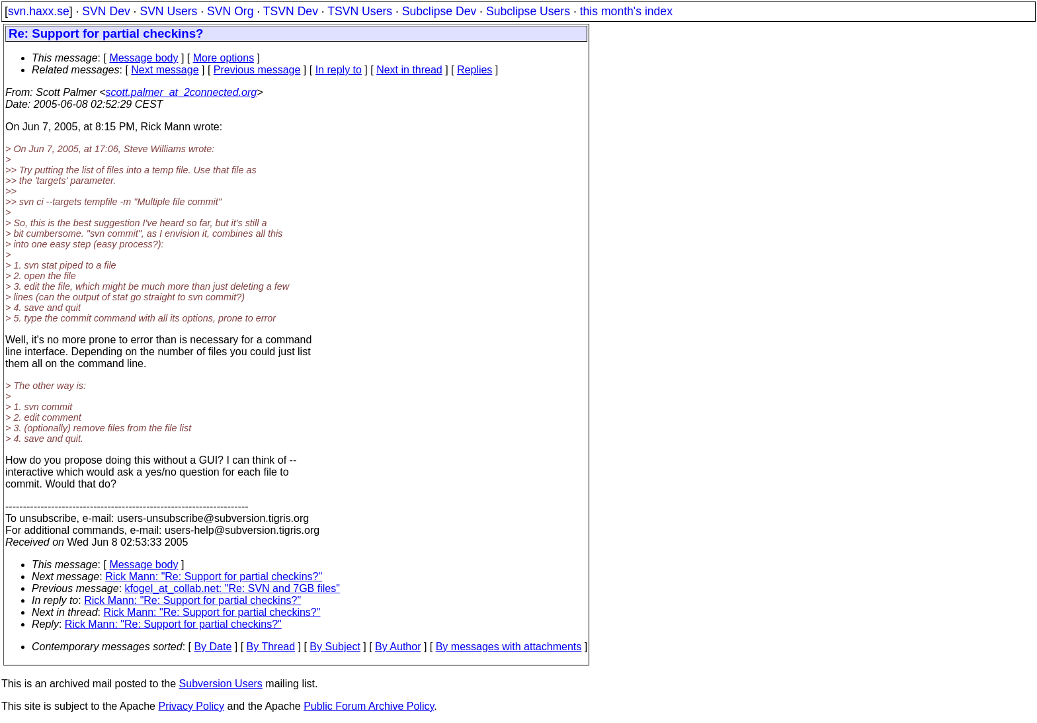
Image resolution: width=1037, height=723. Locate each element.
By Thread (271, 646)
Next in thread (409, 69)
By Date (212, 646)
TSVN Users (359, 11)
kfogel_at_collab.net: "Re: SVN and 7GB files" (232, 588)
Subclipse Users (528, 11)
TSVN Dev (290, 11)
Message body (143, 58)
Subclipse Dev (439, 11)
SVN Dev (106, 11)
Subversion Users (221, 683)
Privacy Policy (191, 706)
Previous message (257, 69)
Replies (474, 69)
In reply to (338, 69)
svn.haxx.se (38, 11)
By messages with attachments (509, 646)
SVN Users (168, 11)
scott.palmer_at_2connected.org (181, 92)
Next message (164, 69)
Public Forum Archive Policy (369, 706)
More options (224, 58)
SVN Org (230, 11)
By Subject (335, 646)
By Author (398, 646)
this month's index (626, 11)
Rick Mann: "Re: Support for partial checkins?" (213, 576)
